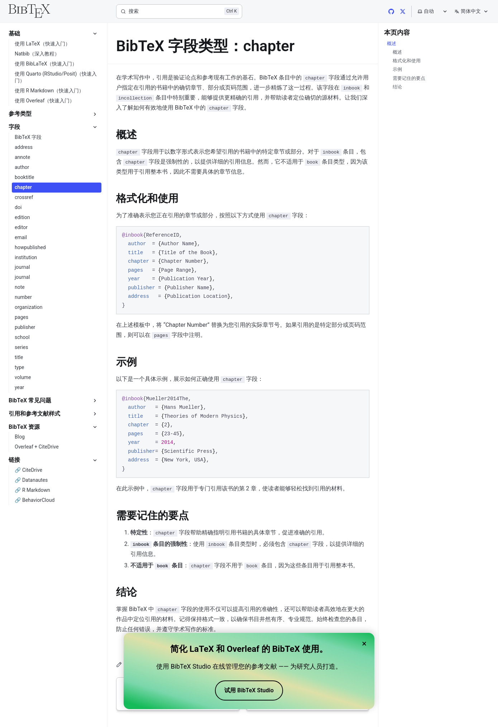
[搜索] (179, 11)
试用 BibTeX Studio (248, 690)
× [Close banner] (364, 644)
